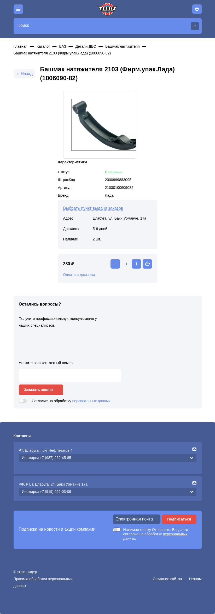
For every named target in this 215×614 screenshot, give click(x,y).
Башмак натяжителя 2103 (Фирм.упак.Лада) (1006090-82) (62, 53)
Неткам (195, 579)
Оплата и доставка (79, 274)
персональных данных (91, 401)
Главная (20, 46)
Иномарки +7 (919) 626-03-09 (46, 491)
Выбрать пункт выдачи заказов (93, 208)
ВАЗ (62, 46)
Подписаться (179, 519)
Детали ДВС (85, 46)
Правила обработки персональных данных (43, 582)
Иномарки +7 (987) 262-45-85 (46, 458)
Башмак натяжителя (122, 46)
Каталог (43, 46)
